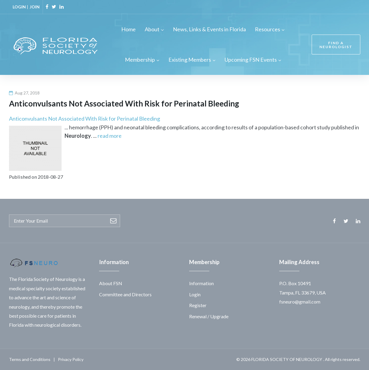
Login (195, 294)
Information (201, 283)
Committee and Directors (125, 294)
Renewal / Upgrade (208, 316)
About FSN (110, 283)
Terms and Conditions (29, 359)
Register (198, 305)
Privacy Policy (70, 359)
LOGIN (19, 6)
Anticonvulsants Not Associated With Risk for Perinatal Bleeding (84, 118)
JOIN (35, 6)
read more (110, 135)
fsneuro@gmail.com (299, 301)
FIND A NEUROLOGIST (334, 45)
